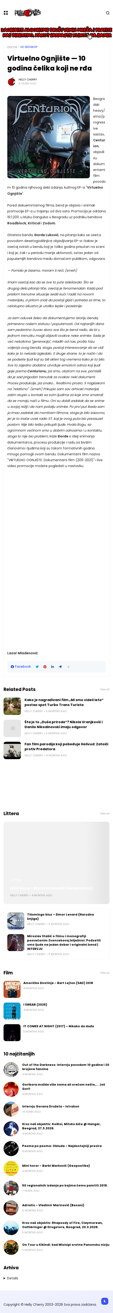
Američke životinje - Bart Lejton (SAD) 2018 (58, 983)
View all (104, 689)
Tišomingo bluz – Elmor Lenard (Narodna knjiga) (60, 916)
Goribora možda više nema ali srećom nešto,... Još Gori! (63, 1087)
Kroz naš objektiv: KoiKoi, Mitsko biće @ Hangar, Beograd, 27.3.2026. (61, 1126)
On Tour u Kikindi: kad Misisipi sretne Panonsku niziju (65, 1245)
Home (12, 47)
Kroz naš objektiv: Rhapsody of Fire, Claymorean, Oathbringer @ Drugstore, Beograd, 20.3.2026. (62, 1225)
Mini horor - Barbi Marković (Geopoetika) (51, 888)
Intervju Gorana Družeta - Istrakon (50, 1106)
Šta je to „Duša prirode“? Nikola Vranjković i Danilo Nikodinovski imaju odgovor (64, 724)
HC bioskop (29, 47)
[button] (68, 667)
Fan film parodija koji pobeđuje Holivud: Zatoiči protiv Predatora (66, 746)
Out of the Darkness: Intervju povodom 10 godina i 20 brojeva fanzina (65, 1067)
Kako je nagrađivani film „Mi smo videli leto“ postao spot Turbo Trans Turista (64, 702)
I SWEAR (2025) (35, 1005)
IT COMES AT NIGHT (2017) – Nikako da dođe (58, 1026)
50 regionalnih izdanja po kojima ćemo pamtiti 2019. (65, 1185)
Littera (16, 880)
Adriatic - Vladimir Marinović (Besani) (53, 1205)
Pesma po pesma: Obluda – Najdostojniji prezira (62, 1146)
